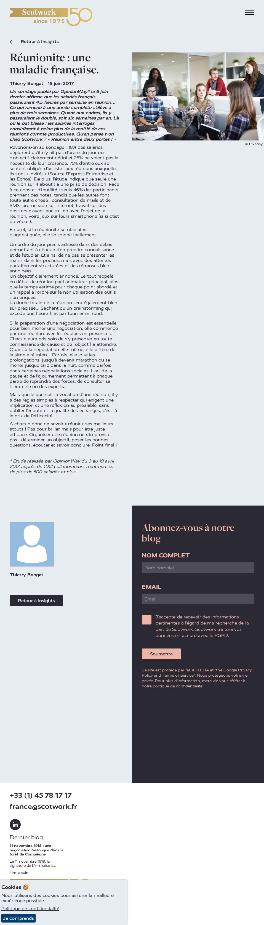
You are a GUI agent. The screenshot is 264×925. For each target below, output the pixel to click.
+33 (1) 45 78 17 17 (41, 795)
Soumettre (161, 653)
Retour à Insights (34, 42)
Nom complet (166, 555)
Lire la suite (19, 873)
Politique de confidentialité (30, 908)
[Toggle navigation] (250, 13)
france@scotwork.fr (43, 806)
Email (152, 586)
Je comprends (18, 918)
